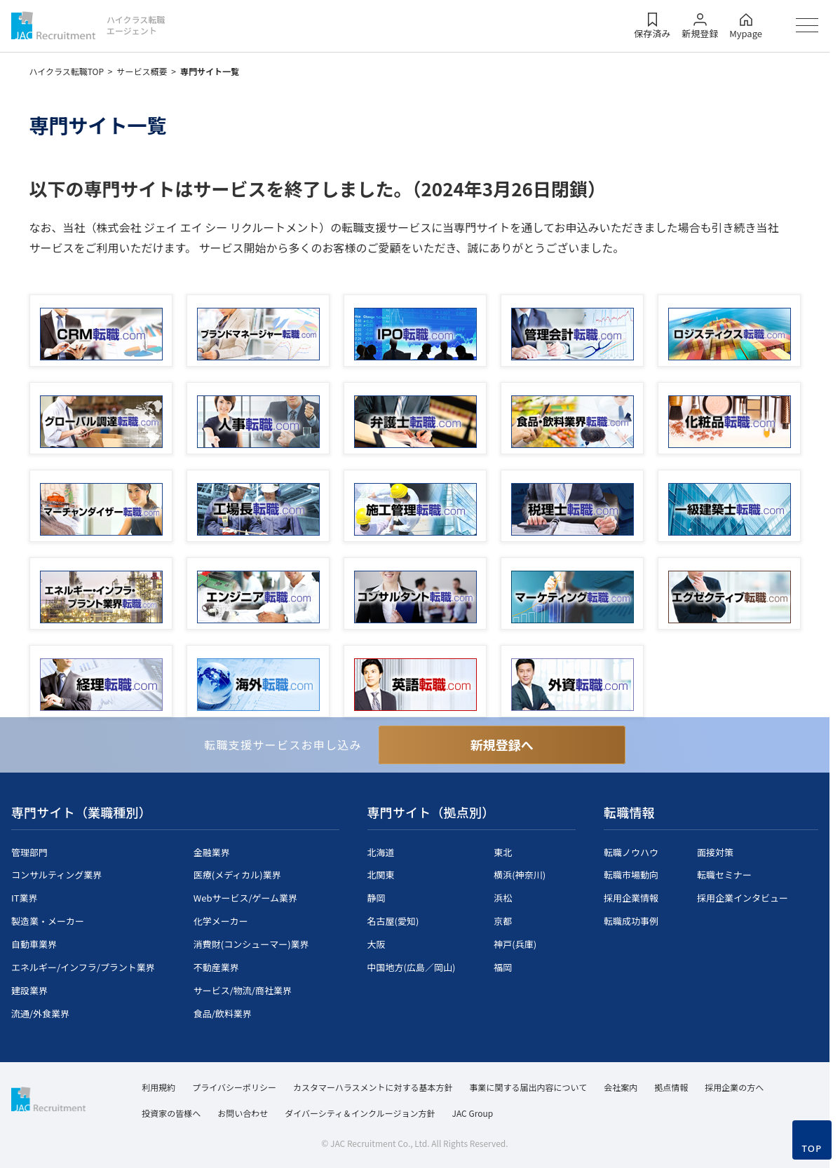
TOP (811, 1148)
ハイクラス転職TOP (66, 71)
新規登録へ (502, 744)
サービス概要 (142, 71)
